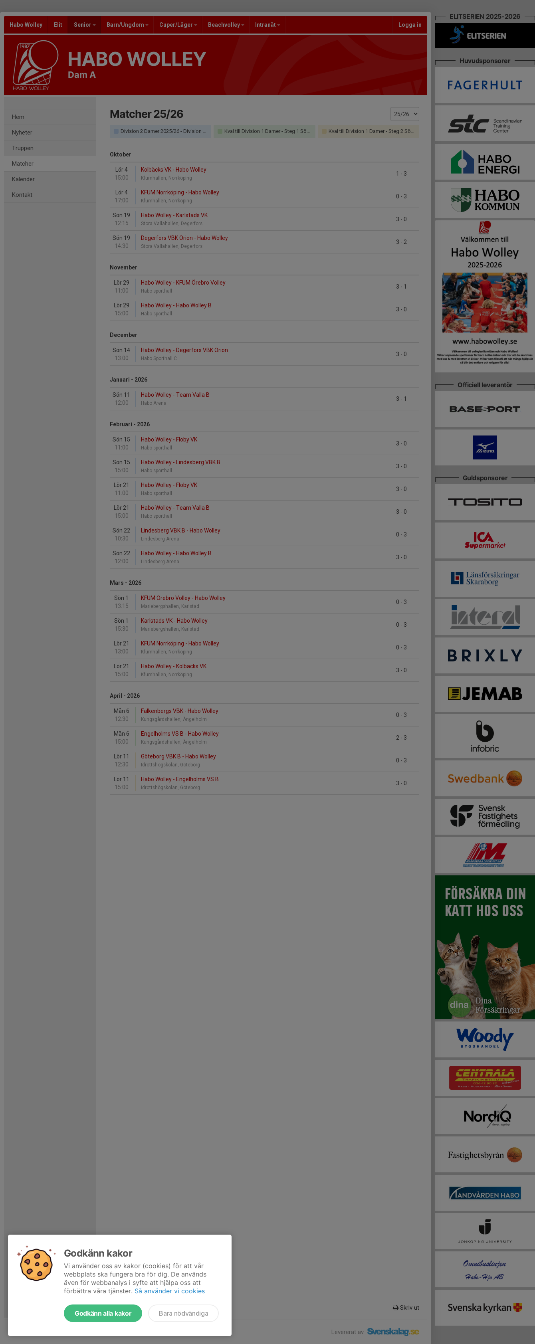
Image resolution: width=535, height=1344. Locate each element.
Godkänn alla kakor (103, 1313)
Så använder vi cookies (170, 1291)
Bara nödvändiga (183, 1313)
